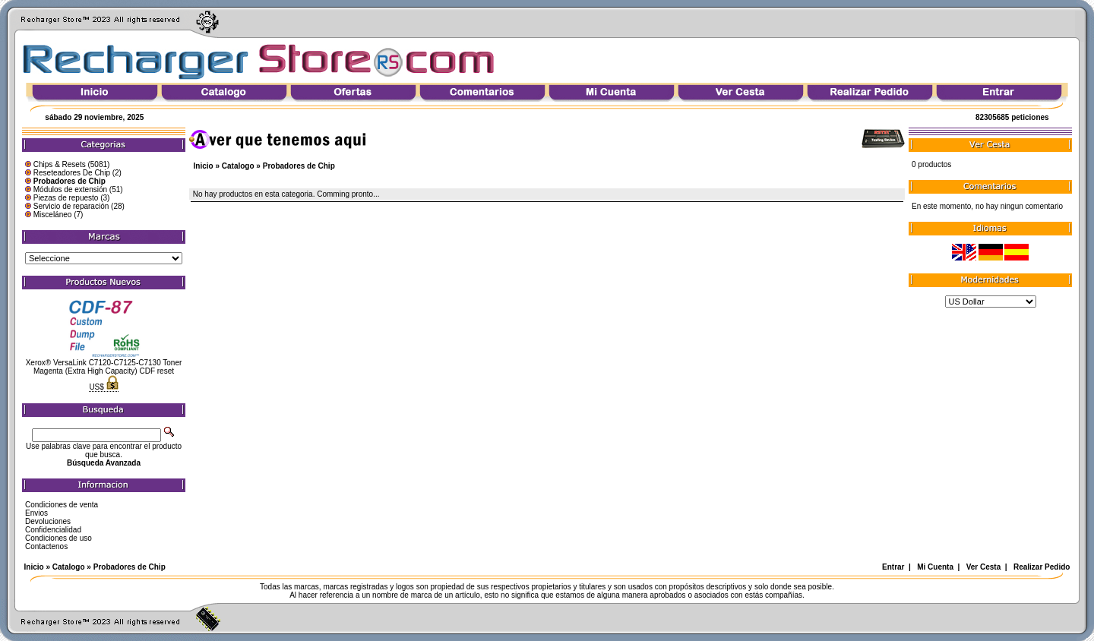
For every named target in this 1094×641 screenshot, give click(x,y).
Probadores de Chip (299, 166)
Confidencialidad (53, 530)
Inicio (203, 166)
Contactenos (46, 546)
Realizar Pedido (1041, 567)
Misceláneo (52, 214)
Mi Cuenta (935, 567)
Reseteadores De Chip (71, 173)
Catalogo (238, 166)
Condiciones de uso (58, 538)
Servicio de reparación (71, 206)
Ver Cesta (983, 567)
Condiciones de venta (61, 504)
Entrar (893, 567)
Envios (36, 513)
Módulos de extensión (70, 189)
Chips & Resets (59, 164)
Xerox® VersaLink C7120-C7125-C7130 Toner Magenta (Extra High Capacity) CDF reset (104, 366)
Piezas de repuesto (66, 198)
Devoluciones (48, 521)
